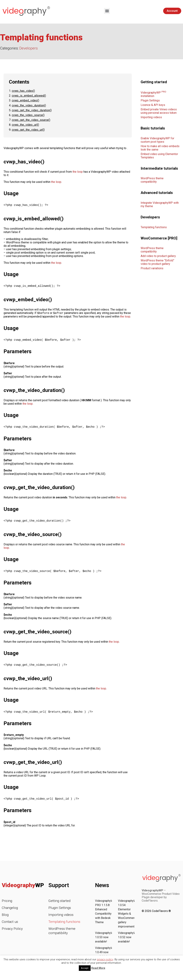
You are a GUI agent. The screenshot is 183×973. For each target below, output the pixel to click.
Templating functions (154, 227)
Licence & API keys (153, 105)
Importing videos (151, 117)
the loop (78, 171)
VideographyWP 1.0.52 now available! (128, 941)
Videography (23, 888)
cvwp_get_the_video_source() (31, 120)
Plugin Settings (150, 100)
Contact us (10, 925)
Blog (5, 918)
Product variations (152, 268)
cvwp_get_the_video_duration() (32, 110)
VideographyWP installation (153, 94)
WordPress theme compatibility (152, 180)
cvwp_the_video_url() (25, 124)
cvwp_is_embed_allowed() (29, 95)
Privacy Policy (12, 932)
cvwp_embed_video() (25, 100)
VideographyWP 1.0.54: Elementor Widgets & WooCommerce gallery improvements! (128, 917)
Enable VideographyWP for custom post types (157, 140)
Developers (28, 48)
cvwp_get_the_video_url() (28, 129)
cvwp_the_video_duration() (29, 105)
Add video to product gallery (158, 256)
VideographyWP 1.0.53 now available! (105, 941)
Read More (98, 968)
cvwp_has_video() (23, 90)
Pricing (7, 904)
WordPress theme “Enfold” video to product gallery (157, 262)
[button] (107, 11)
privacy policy (105, 959)
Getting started (59, 904)
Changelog (10, 911)
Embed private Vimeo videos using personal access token (159, 111)
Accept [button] (84, 968)
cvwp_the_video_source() (28, 115)
